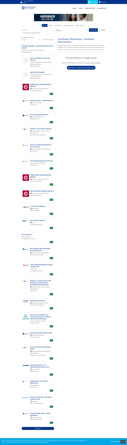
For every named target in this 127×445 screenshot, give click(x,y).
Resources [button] (101, 8)
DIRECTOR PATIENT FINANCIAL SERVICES (42, 191)
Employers (102, 2)
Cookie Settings (114, 441)
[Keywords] (38, 30)
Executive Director (27, 234)
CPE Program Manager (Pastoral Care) (41, 161)
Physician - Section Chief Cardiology (40, 128)
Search (44, 25)
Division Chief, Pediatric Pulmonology (41, 333)
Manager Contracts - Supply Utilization (41, 100)
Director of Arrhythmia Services (39, 114)
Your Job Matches (69, 25)
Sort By (23, 39)
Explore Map (58, 25)
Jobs (81, 8)
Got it (123, 441)
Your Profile (90, 8)
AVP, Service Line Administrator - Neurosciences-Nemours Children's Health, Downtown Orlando (40, 317)
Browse (51, 25)
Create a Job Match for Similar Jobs (81, 68)
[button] (102, 30)
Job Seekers (93, 2)
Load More (38, 428)
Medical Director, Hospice (37, 300)
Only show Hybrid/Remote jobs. (31, 33)
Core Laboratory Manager (37, 206)
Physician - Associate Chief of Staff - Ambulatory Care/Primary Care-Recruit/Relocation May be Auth (40, 282)
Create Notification (48, 39)
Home (74, 8)
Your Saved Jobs (80, 25)
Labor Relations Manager (37, 220)
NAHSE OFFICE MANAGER (37, 72)
